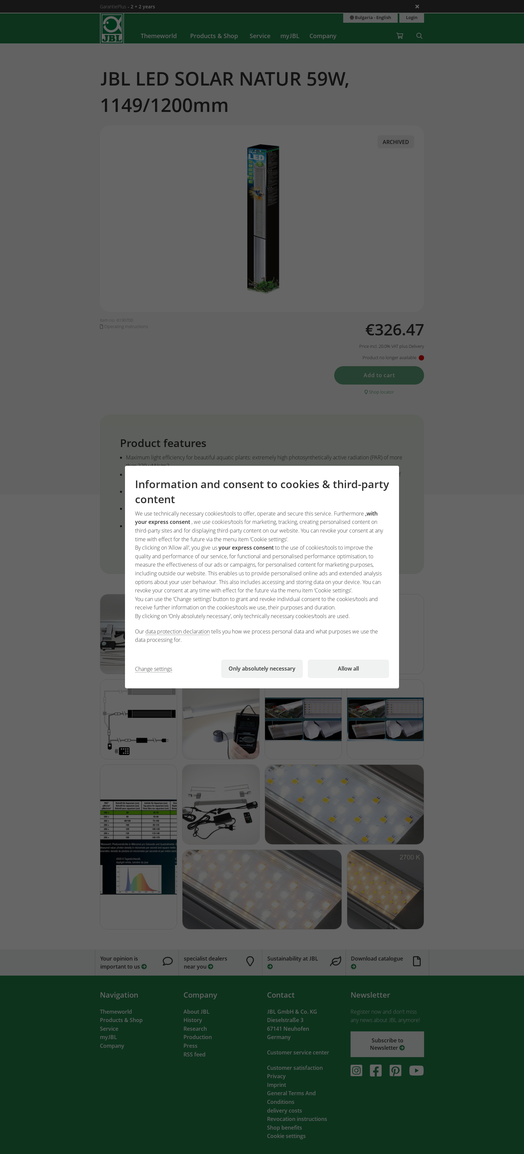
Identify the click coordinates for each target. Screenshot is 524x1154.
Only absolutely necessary (262, 668)
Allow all (348, 668)
